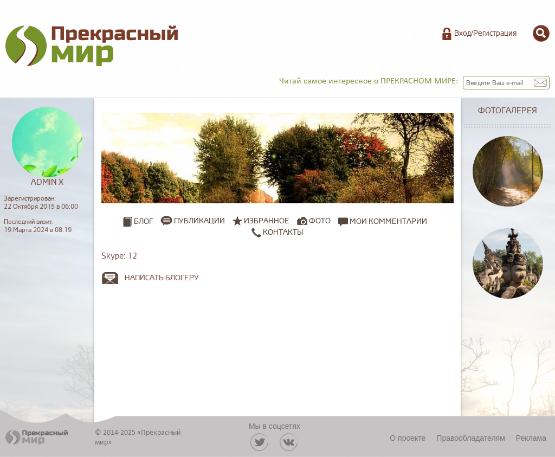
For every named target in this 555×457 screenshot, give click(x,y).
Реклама (531, 438)
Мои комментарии (382, 221)
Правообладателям (470, 438)
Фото (320, 221)
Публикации (199, 221)
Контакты (277, 232)
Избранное (266, 221)
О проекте (407, 438)
